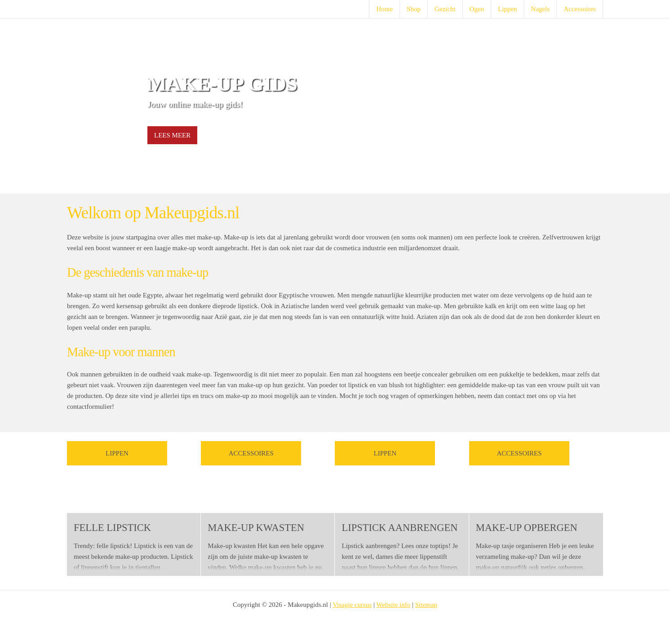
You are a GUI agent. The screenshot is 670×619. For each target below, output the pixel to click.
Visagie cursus (352, 604)
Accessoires (580, 9)
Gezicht (445, 9)
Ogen (477, 9)
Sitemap (426, 604)
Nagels (540, 9)
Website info (393, 604)
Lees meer (172, 135)
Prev (78, 106)
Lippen (507, 9)
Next (591, 106)
